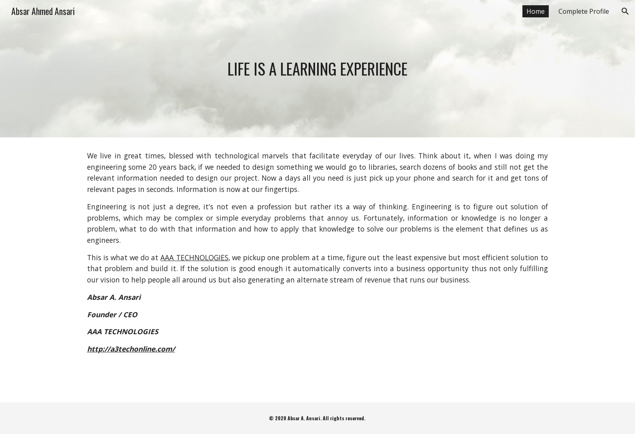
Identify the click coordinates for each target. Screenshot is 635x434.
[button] (625, 11)
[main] (317, 68)
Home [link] (535, 11)
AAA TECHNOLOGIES (194, 257)
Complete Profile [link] (583, 11)
